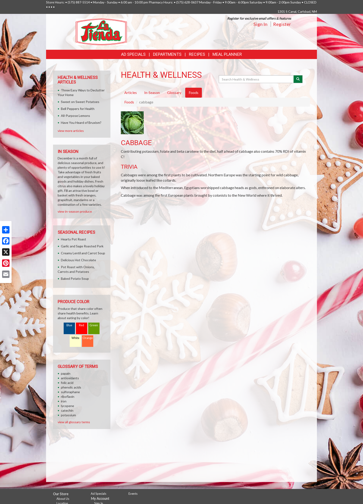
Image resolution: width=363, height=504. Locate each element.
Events (133, 493)
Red (81, 325)
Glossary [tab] (174, 92)
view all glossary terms (74, 422)
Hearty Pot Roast (73, 239)
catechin (67, 410)
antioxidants (70, 378)
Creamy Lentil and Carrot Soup (83, 253)
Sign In (260, 24)
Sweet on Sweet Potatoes (80, 102)
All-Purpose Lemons (75, 116)
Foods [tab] (193, 92)
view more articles (71, 131)
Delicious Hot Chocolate (78, 260)
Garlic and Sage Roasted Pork (82, 246)
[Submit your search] (298, 79)
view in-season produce (75, 211)
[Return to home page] (101, 31)
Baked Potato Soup (75, 278)
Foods (129, 102)
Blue (69, 325)
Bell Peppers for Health (77, 109)
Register (282, 24)
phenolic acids (71, 387)
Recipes (197, 54)
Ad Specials (133, 54)
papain (65, 373)
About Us (62, 499)
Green (94, 325)
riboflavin (67, 396)
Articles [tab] (130, 92)
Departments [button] (167, 54)
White (75, 338)
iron (63, 401)
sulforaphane (70, 392)
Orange (88, 338)
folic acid (67, 383)
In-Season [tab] (152, 92)
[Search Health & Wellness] (256, 79)
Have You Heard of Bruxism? (81, 122)
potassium (68, 415)
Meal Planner (227, 54)
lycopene (67, 406)
